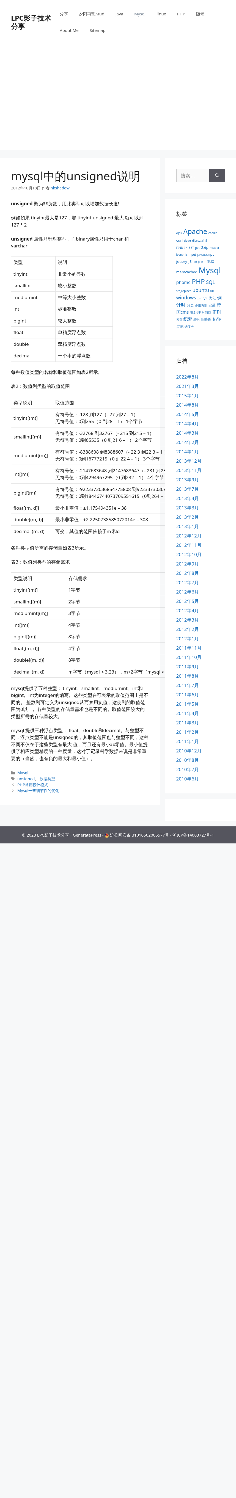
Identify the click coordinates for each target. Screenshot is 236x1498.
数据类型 (47, 778)
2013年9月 (187, 479)
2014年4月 (187, 423)
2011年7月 (187, 685)
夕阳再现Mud (91, 13)
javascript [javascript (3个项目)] (205, 254)
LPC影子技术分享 (31, 22)
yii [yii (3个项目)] (205, 298)
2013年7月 (187, 489)
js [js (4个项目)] (190, 261)
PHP (181, 13)
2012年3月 (187, 620)
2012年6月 (187, 592)
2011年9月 (187, 666)
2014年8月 (187, 405)
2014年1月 (187, 451)
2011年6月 (187, 694)
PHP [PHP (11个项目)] (198, 281)
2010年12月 (189, 750)
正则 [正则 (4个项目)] (216, 312)
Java (119, 13)
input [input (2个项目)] (192, 254)
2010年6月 (187, 779)
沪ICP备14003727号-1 (193, 835)
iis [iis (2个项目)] (186, 254)
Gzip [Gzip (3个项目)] (204, 247)
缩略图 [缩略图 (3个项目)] (206, 319)
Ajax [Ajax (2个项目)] (179, 233)
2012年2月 (187, 629)
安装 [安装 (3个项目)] (212, 305)
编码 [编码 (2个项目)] (196, 319)
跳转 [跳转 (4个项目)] (217, 319)
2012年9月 (187, 564)
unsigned (26, 778)
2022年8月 (187, 377)
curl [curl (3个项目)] (179, 240)
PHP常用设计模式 (32, 784)
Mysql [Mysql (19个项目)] (210, 270)
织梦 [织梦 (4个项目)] (187, 319)
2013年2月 (187, 517)
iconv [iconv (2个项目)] (179, 254)
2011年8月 (187, 676)
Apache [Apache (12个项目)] (195, 231)
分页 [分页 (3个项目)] (190, 305)
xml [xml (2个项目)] (199, 298)
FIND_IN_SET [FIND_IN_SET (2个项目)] (185, 248)
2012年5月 (187, 601)
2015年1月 (187, 395)
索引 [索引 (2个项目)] (179, 319)
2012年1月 (187, 638)
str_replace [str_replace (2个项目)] (183, 291)
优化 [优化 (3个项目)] (212, 298)
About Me (69, 30)
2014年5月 (187, 414)
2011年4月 (187, 713)
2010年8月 (187, 760)
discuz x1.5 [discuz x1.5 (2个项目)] (199, 240)
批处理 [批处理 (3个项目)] (195, 312)
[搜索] (217, 175)
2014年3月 (187, 433)
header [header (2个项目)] (214, 248)
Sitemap (98, 30)
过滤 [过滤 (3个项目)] (179, 326)
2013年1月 (187, 526)
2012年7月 (187, 582)
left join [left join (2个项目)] (198, 262)
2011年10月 (189, 657)
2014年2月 (187, 442)
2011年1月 (187, 741)
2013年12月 (189, 461)
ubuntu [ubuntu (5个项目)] (201, 290)
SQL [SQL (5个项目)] (210, 282)
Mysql (140, 13)
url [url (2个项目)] (212, 291)
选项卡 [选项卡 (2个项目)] (189, 327)
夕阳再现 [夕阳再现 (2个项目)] (201, 305)
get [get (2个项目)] (197, 248)
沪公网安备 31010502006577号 (139, 835)
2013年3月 (187, 507)
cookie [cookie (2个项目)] (212, 233)
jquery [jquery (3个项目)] (181, 261)
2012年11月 (189, 545)
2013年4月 (187, 498)
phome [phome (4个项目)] (183, 282)
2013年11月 (189, 470)
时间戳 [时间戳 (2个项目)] (206, 313)
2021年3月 (187, 386)
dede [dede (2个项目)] (187, 240)
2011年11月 (189, 648)
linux (161, 13)
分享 (64, 13)
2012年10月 (189, 554)
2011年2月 (187, 732)
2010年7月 (187, 769)
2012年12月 (189, 536)
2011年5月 (187, 704)
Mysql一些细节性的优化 (38, 790)
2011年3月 (187, 722)
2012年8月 (187, 573)
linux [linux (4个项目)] (209, 261)
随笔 (200, 13)
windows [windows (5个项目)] (186, 297)
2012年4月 (187, 610)
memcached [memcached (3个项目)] (186, 271)
